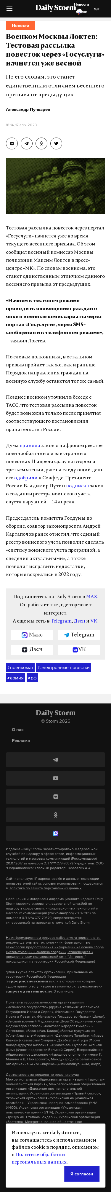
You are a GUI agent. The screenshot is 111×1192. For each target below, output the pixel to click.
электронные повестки (64, 668)
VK (93, 621)
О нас (17, 729)
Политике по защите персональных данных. (45, 888)
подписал (77, 486)
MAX (91, 597)
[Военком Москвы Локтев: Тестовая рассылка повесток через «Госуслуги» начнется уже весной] (12, 143)
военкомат (20, 668)
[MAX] (55, 833)
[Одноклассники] (55, 815)
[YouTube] (55, 778)
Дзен (79, 621)
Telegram (61, 621)
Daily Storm (56, 8)
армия (15, 678)
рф (32, 678)
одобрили (26, 478)
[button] (9, 11)
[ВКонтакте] (55, 796)
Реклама (21, 740)
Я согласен (81, 1173)
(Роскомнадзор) (84, 858)
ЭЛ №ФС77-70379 (58, 863)
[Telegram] (55, 759)
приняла (30, 445)
